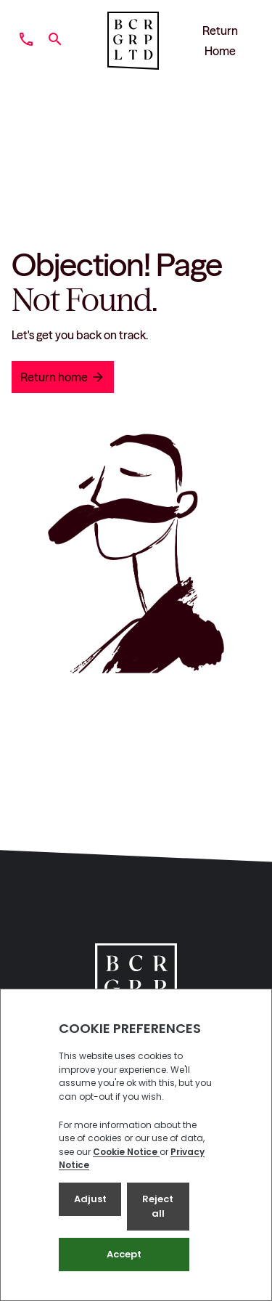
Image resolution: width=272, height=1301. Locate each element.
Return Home (220, 40)
